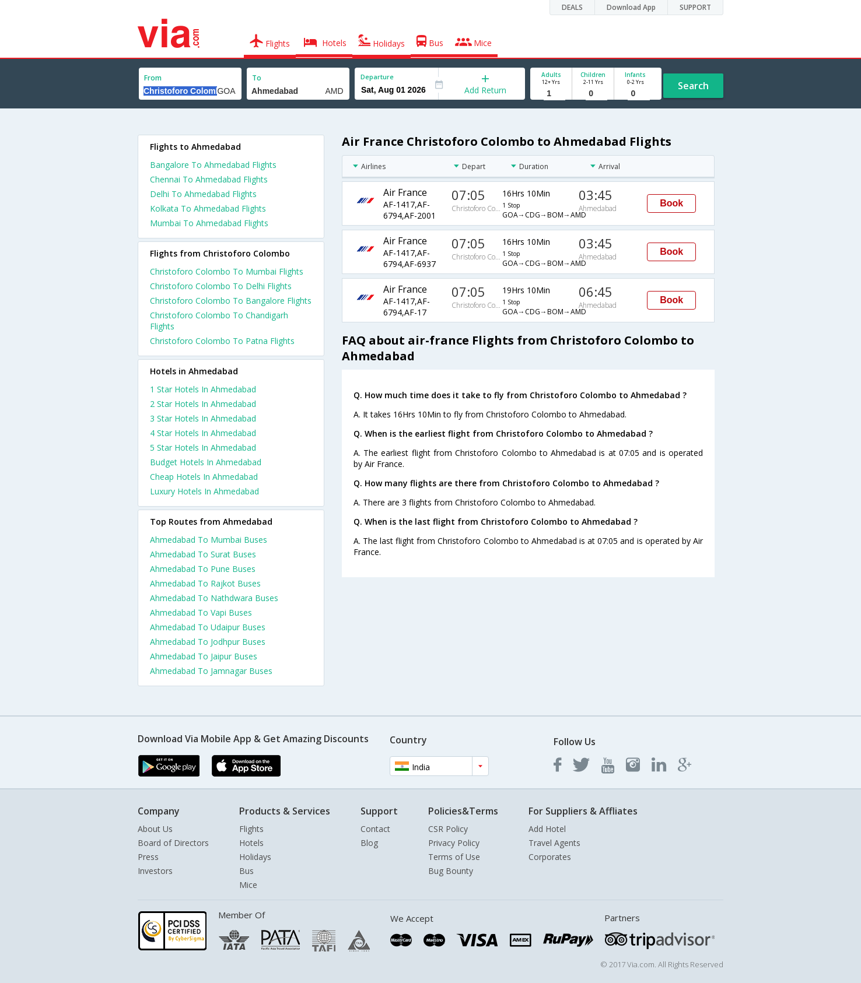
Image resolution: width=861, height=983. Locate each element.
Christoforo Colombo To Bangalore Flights (231, 300)
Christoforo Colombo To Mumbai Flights (226, 271)
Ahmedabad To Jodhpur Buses (207, 641)
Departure (377, 76)
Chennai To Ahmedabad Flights (209, 179)
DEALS (572, 7)
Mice (248, 884)
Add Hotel (547, 828)
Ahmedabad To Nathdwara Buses (214, 597)
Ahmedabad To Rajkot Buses (205, 583)
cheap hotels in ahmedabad (204, 476)
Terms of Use (454, 856)
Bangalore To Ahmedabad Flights (213, 164)
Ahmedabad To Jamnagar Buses (211, 670)
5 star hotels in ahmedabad (203, 447)
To (256, 78)
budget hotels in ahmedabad (205, 462)
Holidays (255, 856)
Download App (631, 7)
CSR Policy (448, 828)
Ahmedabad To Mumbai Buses (208, 539)
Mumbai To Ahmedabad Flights (209, 223)
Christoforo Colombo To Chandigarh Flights (219, 321)
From (153, 78)
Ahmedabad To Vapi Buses (201, 612)
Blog (369, 842)
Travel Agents (554, 842)
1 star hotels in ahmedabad (203, 389)
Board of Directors (173, 842)
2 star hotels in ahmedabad (203, 403)
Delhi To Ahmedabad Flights (203, 193)
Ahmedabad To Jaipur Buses (203, 656)
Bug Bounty (450, 870)
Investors (155, 870)
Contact (375, 828)
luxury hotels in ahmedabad (204, 491)
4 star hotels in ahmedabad (203, 432)
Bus (246, 870)
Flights (251, 828)
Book (671, 203)
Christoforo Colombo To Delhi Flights (221, 286)
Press (148, 856)
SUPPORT (695, 7)
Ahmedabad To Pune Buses (203, 568)
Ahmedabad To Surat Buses (203, 554)
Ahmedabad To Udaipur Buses (207, 627)
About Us (155, 828)
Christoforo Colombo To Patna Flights (222, 340)
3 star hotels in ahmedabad (203, 418)
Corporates (549, 856)
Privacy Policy (454, 842)
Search (693, 85)
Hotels (251, 842)
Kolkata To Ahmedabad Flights (208, 208)
